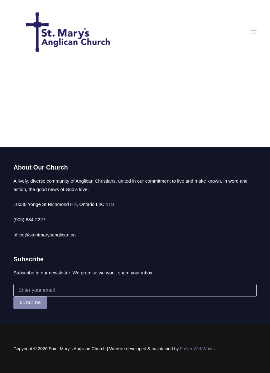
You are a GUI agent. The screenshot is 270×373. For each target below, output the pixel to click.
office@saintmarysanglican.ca (44, 234)
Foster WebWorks (197, 348)
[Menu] (254, 32)
